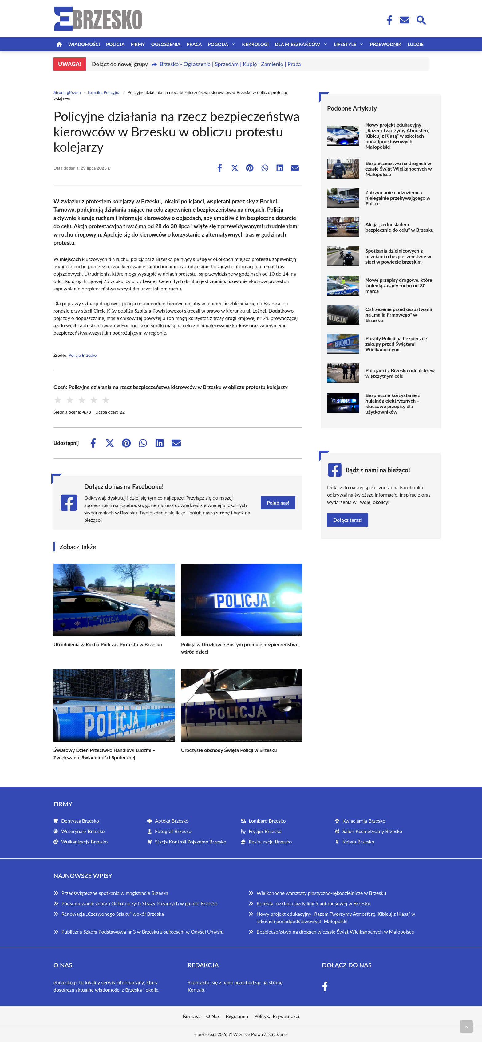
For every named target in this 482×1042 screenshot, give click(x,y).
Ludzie (416, 44)
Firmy (138, 44)
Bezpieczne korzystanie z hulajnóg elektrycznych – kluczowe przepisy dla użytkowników (392, 403)
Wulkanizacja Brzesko (84, 841)
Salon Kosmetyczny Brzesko (372, 831)
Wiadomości (84, 44)
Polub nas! (278, 502)
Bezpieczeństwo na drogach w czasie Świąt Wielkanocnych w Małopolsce (398, 168)
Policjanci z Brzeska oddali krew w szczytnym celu (400, 373)
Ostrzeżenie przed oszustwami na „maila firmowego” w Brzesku (398, 314)
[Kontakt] (404, 20)
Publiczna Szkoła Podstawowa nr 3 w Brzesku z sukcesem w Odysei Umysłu (142, 931)
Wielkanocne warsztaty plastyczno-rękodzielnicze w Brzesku (321, 893)
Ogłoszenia (165, 44)
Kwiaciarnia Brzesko (363, 821)
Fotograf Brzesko (173, 831)
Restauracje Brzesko (270, 841)
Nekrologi (255, 44)
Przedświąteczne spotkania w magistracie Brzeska (114, 893)
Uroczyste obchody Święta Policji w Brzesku (229, 750)
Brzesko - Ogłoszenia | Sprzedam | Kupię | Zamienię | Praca (230, 64)
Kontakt (196, 990)
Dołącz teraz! (347, 520)
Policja (115, 44)
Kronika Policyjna (104, 92)
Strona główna (67, 92)
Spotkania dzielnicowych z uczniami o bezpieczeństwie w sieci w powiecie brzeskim (398, 256)
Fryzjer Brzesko (265, 831)
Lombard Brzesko (267, 821)
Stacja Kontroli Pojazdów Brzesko (190, 841)
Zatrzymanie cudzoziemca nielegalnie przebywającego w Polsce (397, 198)
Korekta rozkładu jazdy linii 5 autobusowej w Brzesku (313, 903)
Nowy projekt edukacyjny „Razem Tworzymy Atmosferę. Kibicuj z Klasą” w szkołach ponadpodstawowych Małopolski (398, 136)
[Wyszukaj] (421, 19)
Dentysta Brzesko (80, 821)
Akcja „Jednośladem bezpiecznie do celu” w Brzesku (399, 227)
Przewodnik (385, 44)
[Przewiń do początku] (466, 1026)
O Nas (213, 1016)
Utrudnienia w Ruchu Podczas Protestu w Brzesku (107, 644)
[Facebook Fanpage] (387, 20)
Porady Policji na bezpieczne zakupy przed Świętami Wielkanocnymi (396, 344)
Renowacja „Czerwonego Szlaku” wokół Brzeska (112, 914)
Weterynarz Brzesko (83, 831)
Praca (194, 44)
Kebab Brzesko (358, 841)
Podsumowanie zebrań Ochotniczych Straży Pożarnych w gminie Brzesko (139, 903)
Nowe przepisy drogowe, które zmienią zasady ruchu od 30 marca (398, 285)
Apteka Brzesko (171, 821)
